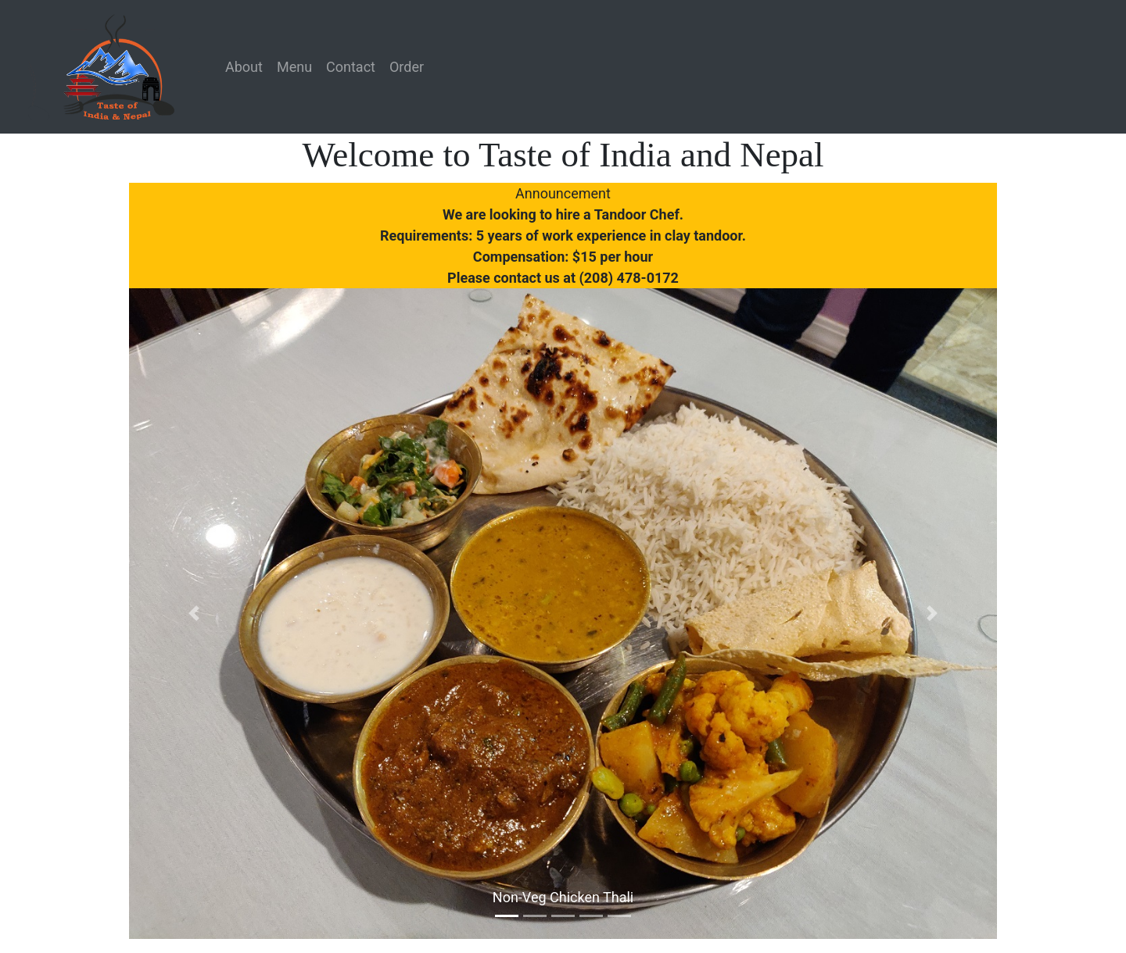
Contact (350, 67)
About (244, 67)
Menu (294, 67)
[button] (194, 613)
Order (406, 67)
